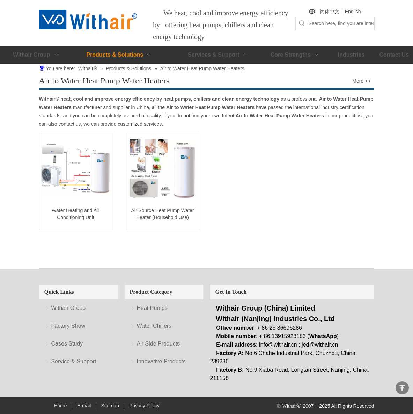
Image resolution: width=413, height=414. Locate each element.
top (402, 387)
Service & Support (73, 361)
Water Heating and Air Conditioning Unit (75, 214)
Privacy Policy (144, 405)
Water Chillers (154, 326)
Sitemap (110, 405)
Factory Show (68, 326)
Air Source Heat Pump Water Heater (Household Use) (162, 214)
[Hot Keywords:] (302, 23)
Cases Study (67, 344)
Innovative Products (161, 361)
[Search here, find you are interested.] (341, 23)
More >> (361, 81)
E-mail (84, 405)
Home (60, 405)
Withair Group (68, 308)
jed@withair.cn (320, 345)
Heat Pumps (152, 308)
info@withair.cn (278, 345)
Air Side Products (158, 344)
